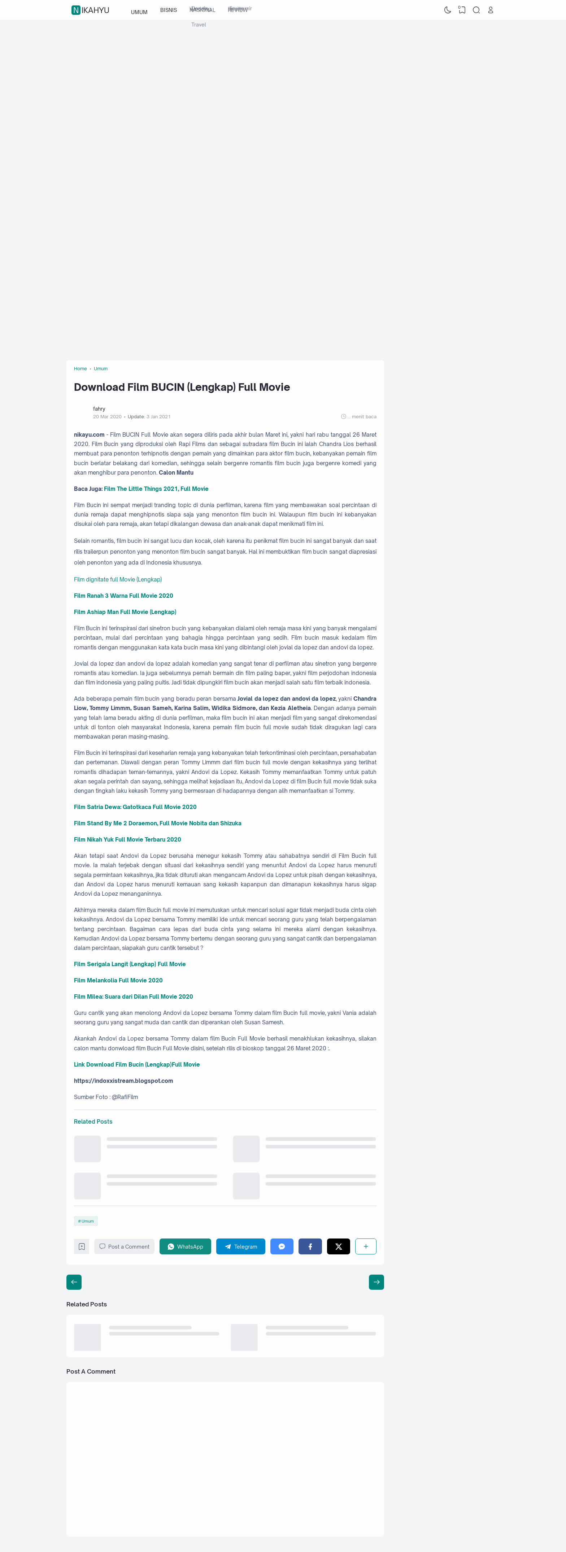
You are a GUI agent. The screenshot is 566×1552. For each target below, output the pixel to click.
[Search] (476, 10)
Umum (88, 1221)
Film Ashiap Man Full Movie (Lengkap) (125, 612)
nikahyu (91, 10)
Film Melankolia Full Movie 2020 (118, 980)
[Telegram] (240, 1246)
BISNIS (168, 10)
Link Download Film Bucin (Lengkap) (123, 1064)
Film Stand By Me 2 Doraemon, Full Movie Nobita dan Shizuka (157, 823)
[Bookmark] (82, 1248)
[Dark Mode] (448, 10)
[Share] (365, 1246)
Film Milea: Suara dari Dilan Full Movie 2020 (133, 996)
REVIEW (238, 10)
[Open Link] (491, 10)
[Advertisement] (283, 77)
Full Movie (186, 1064)
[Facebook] (310, 1246)
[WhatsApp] (186, 1246)
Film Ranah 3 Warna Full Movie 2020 (123, 595)
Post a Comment (124, 1246)
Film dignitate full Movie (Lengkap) (118, 579)
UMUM (139, 10)
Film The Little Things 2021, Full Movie (156, 488)
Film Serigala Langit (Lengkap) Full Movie (130, 964)
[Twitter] (339, 1246)
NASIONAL (202, 10)
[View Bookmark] (462, 10)
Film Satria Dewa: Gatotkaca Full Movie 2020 (135, 807)
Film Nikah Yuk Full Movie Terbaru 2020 (127, 839)
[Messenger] (282, 1246)
